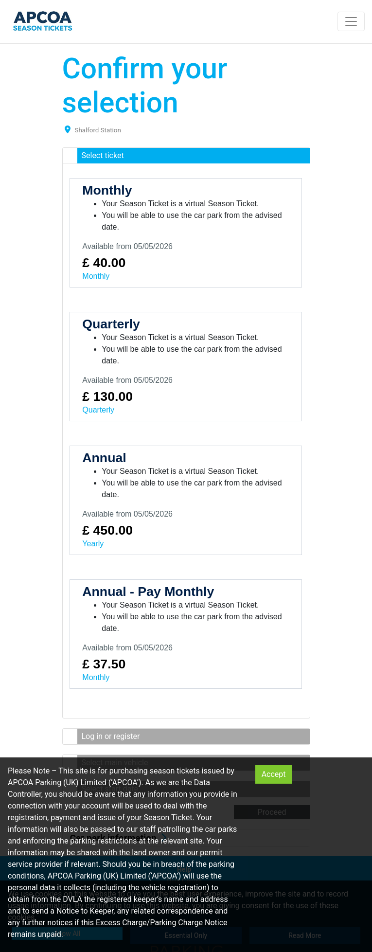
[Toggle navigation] (351, 21)
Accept (274, 774)
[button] (186, 155)
